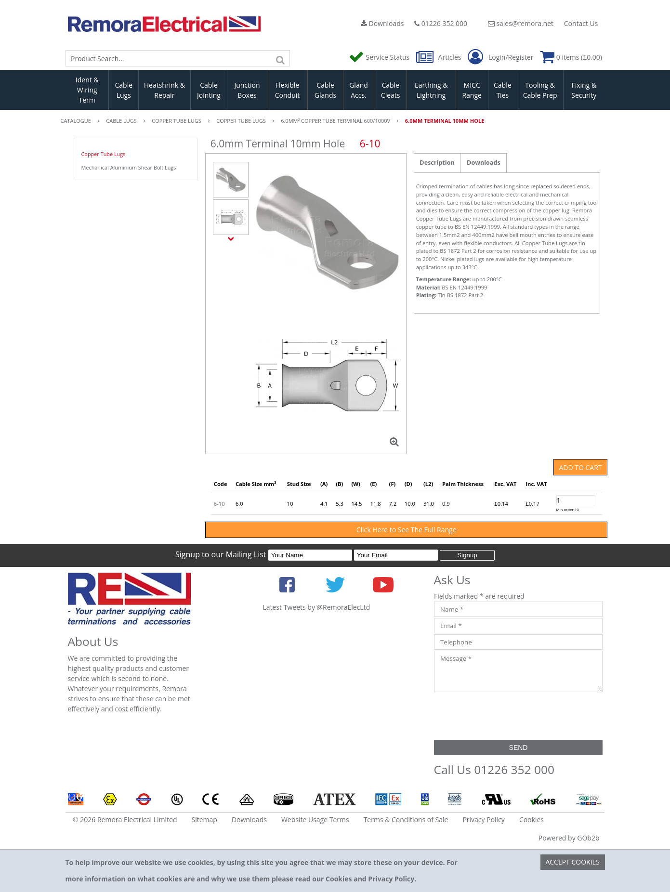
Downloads (382, 23)
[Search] (280, 58)
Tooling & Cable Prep (540, 90)
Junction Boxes (247, 90)
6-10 (219, 503)
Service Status (380, 57)
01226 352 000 (440, 23)
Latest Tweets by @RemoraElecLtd (316, 607)
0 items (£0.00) (571, 57)
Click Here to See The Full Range (406, 529)
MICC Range (471, 90)
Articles (439, 57)
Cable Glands (325, 90)
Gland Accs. (358, 90)
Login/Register (500, 57)
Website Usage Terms (315, 819)
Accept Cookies (572, 861)
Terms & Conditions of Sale (406, 819)
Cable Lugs (123, 90)
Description (437, 162)
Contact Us (581, 23)
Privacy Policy (483, 819)
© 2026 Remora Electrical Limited (125, 819)
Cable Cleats (390, 90)
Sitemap (204, 819)
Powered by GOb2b (569, 837)
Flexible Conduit (287, 90)
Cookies (531, 819)
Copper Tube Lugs (103, 153)
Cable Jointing (209, 90)
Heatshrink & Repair (164, 90)
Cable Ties (503, 90)
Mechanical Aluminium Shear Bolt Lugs (128, 167)
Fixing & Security (583, 90)
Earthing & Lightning (431, 90)
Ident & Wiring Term (87, 90)
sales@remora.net (520, 23)
